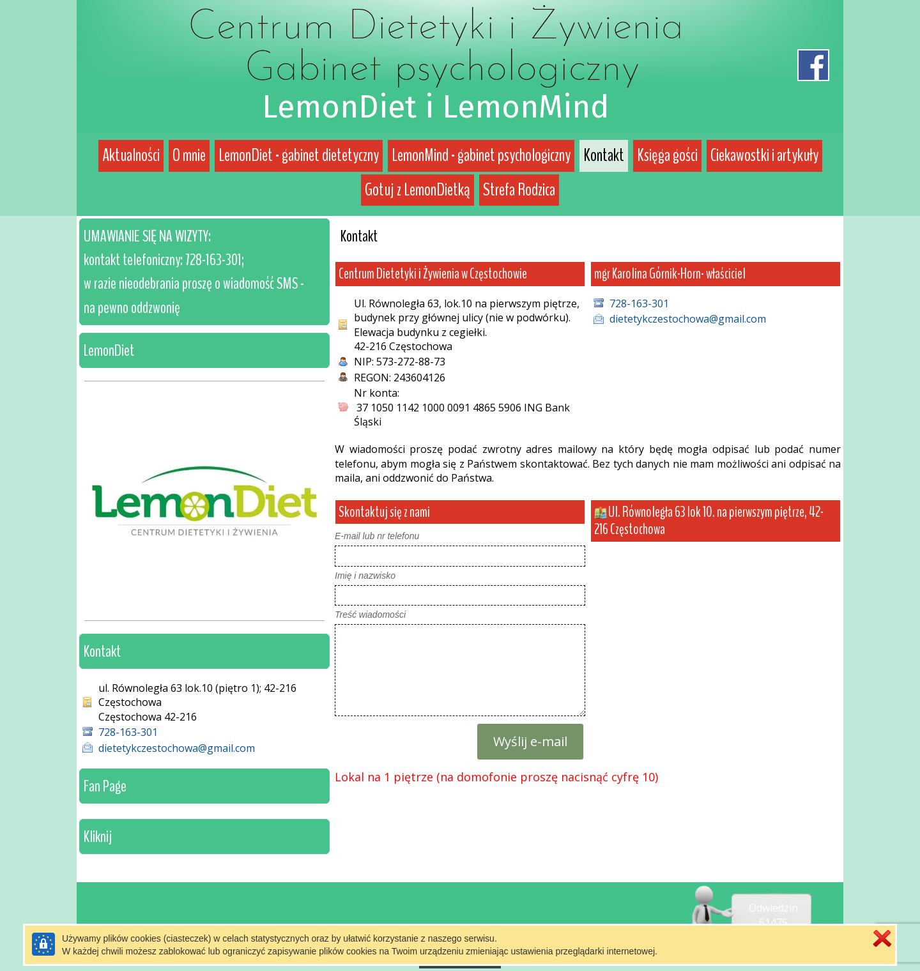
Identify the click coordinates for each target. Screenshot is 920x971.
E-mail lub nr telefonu (377, 536)
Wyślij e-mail (530, 741)
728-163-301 (639, 303)
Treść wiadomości (370, 614)
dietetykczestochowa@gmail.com (688, 319)
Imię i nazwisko (365, 575)
